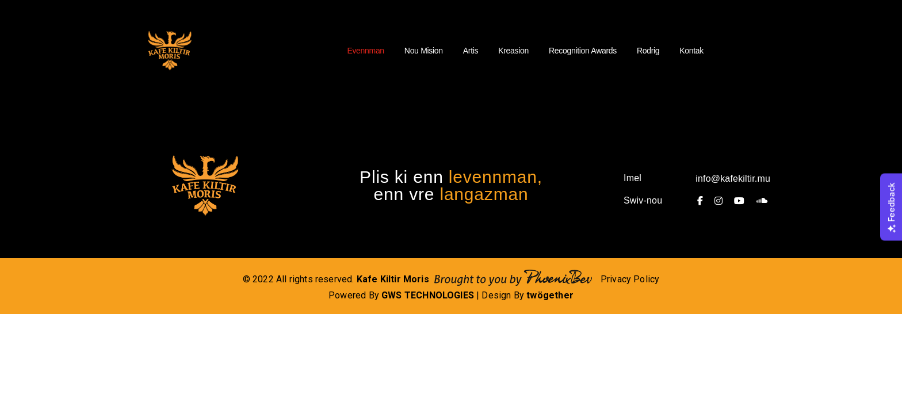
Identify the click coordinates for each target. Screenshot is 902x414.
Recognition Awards (583, 50)
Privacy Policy (630, 279)
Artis (470, 50)
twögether (550, 295)
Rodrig (648, 50)
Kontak (691, 50)
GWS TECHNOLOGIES (427, 295)
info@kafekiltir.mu (732, 178)
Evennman (365, 50)
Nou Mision (423, 50)
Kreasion (513, 50)
